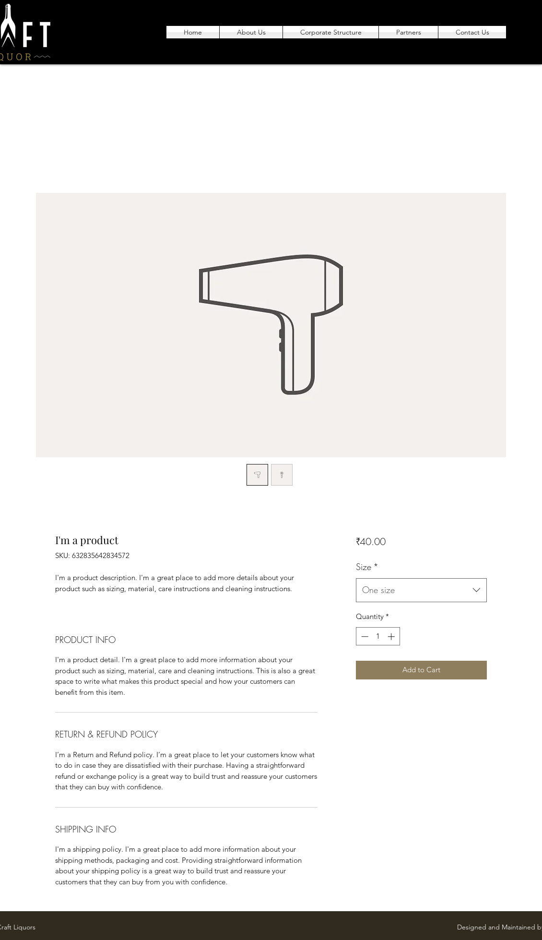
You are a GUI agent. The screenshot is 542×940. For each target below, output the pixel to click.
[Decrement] (363, 636)
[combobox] (421, 590)
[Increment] (392, 636)
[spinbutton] (378, 636)
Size (367, 566)
